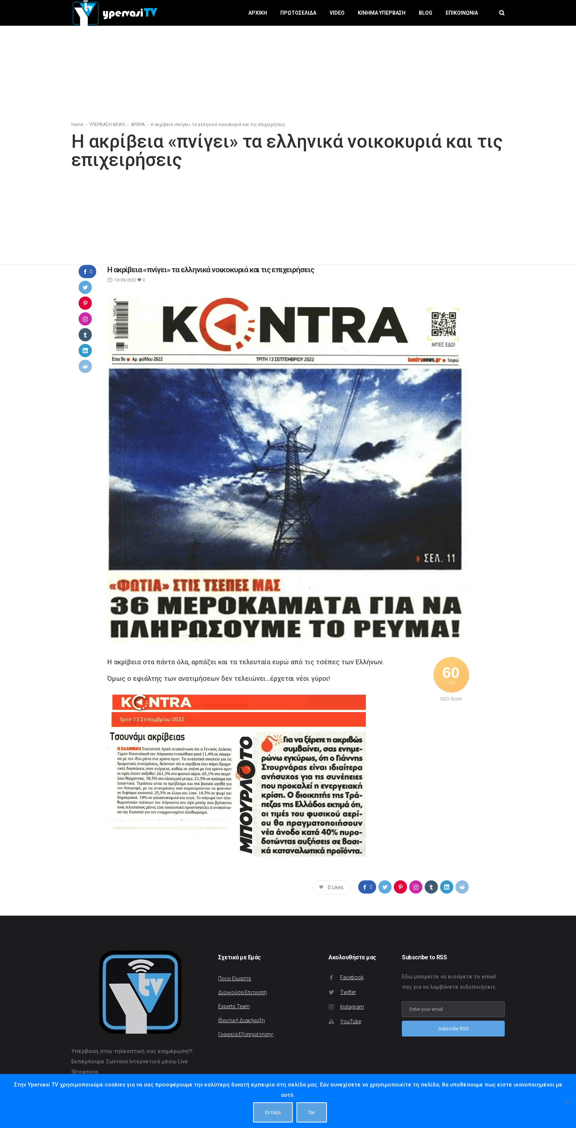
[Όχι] (566, 1101)
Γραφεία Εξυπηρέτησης (246, 1034)
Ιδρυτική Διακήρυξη (241, 1020)
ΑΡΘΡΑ (138, 124)
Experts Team (234, 1006)
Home (77, 124)
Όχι (311, 1112)
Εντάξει (273, 1112)
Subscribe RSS (453, 1029)
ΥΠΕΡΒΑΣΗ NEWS (107, 124)
